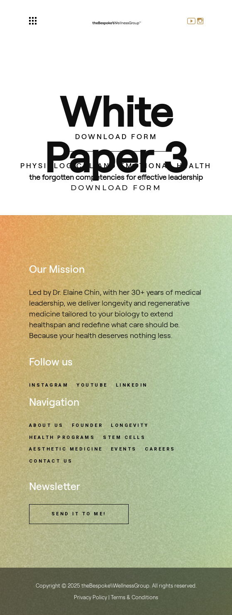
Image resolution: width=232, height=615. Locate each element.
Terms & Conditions (134, 597)
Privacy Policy (90, 597)
